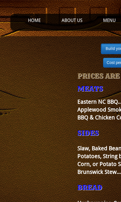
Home (34, 20)
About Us (72, 20)
